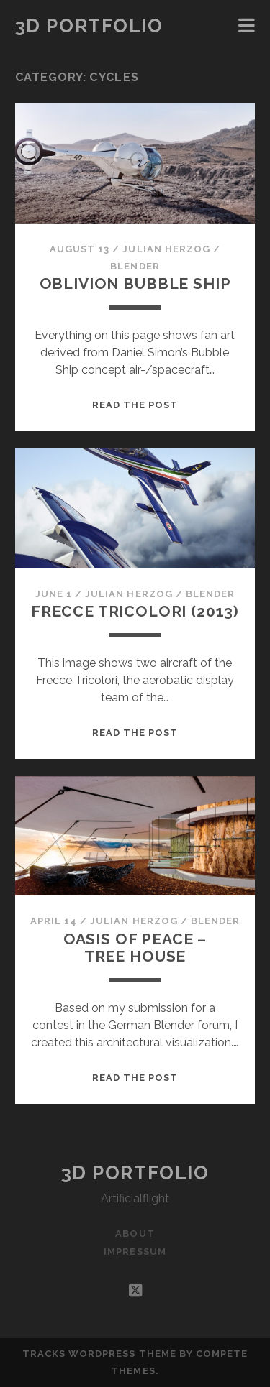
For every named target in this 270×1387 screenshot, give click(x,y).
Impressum (135, 1251)
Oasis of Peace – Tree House (135, 947)
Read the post (135, 405)
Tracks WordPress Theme (99, 1353)
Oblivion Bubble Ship (135, 283)
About (134, 1233)
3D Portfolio (89, 26)
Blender (134, 266)
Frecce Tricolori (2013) (135, 611)
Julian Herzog (166, 249)
